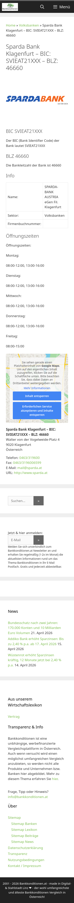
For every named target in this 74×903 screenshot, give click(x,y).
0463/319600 (29, 457)
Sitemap (14, 817)
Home (10, 25)
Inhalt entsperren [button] (37, 396)
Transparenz (17, 853)
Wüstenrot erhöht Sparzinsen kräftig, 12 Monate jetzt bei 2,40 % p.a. (34, 660)
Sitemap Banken (24, 823)
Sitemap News (22, 841)
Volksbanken (29, 25)
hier (55, 778)
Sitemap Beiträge (24, 835)
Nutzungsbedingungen (26, 860)
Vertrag (14, 716)
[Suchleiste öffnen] (42, 7)
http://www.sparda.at (30, 472)
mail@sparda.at (29, 467)
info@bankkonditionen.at (28, 796)
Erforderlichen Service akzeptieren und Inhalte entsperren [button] (37, 411)
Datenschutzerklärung (25, 847)
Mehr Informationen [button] (37, 388)
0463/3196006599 (27, 462)
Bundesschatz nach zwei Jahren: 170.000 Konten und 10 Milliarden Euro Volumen (34, 627)
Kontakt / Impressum (24, 865)
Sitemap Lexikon (24, 829)
